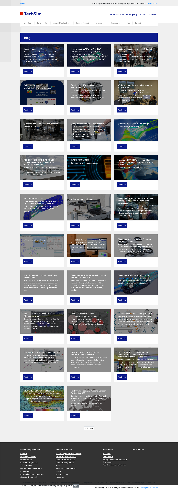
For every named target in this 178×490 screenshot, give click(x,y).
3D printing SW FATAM (28, 457)
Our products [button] (42, 23)
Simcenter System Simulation (66, 457)
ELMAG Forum (108, 457)
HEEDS (58, 465)
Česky (22, 3)
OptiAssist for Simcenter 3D (66, 468)
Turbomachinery (26, 465)
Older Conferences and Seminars (114, 465)
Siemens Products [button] (82, 23)
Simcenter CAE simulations (65, 460)
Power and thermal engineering (31, 468)
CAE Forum (107, 454)
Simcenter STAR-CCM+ (126, 278)
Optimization (25, 471)
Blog (128, 23)
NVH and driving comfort (29, 462)
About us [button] (27, 23)
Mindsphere (60, 477)
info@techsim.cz (152, 3)
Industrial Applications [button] (61, 23)
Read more (28, 71)
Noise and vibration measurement (32, 474)
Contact (138, 23)
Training (58, 471)
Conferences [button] (116, 23)
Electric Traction (26, 460)
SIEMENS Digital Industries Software (68, 454)
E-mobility (23, 454)
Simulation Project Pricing (29, 477)
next (91, 428)
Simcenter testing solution (65, 462)
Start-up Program (62, 474)
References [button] (100, 23)
